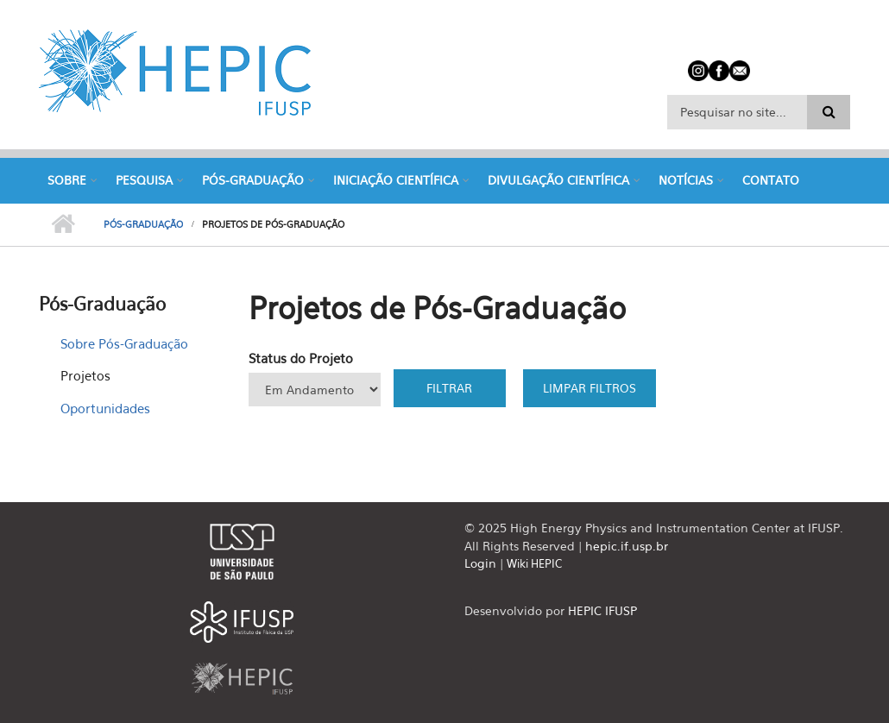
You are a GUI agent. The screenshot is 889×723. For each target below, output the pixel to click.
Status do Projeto (301, 358)
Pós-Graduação (253, 180)
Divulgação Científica (558, 180)
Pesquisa (144, 180)
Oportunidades (105, 408)
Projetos (85, 375)
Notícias (686, 180)
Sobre (66, 180)
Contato (770, 180)
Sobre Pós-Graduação (124, 343)
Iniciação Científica (395, 180)
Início (62, 224)
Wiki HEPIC (534, 563)
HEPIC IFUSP (602, 610)
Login (480, 563)
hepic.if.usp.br (626, 545)
